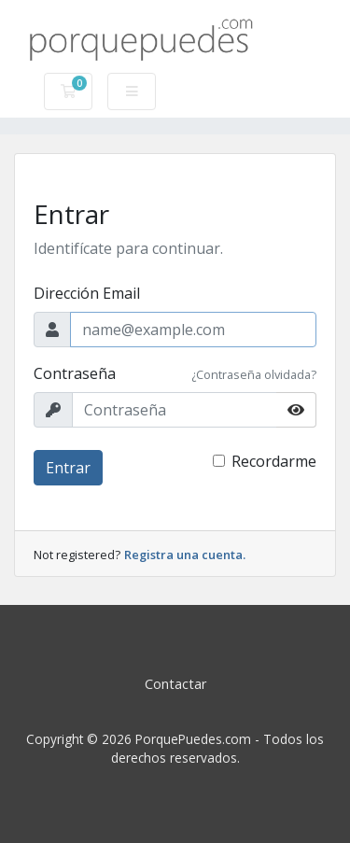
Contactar (175, 684)
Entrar (68, 467)
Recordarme (273, 461)
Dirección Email (87, 293)
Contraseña (75, 373)
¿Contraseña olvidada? (253, 374)
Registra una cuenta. (184, 554)
